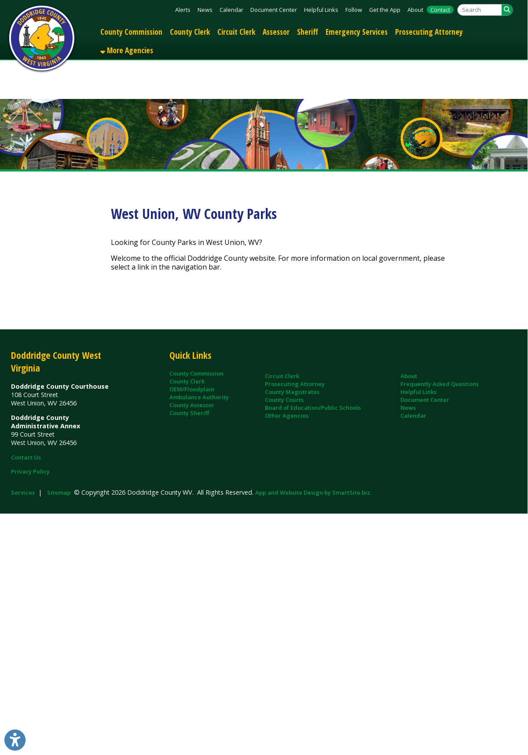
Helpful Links (321, 10)
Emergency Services (357, 31)
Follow (353, 10)
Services (23, 492)
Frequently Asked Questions (439, 384)
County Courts (284, 400)
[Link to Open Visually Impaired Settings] (15, 740)
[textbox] (480, 9)
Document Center (273, 10)
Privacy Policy (30, 471)
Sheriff (307, 31)
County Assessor (191, 405)
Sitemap (58, 492)
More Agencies (126, 50)
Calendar (231, 10)
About (415, 10)
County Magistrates (292, 392)
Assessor (276, 31)
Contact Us (26, 457)
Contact (440, 10)
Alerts (183, 10)
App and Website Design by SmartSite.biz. (313, 492)
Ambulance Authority (199, 397)
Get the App (384, 10)
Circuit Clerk (236, 31)
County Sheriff (189, 413)
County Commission (131, 31)
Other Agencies (286, 415)
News (205, 10)
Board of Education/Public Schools (313, 408)
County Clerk (190, 31)
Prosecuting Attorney (429, 31)
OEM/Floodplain (191, 389)
